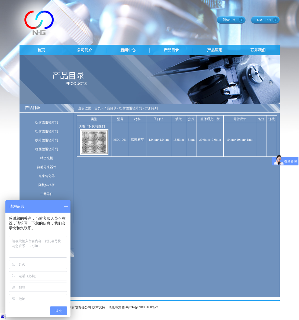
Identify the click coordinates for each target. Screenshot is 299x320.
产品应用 (214, 50)
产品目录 (171, 50)
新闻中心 (128, 50)
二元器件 (46, 194)
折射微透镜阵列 (46, 122)
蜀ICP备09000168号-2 (142, 307)
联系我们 (258, 50)
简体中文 (229, 20)
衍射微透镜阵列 (46, 131)
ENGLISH (264, 20)
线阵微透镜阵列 (46, 140)
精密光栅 (46, 158)
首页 (41, 50)
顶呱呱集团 (116, 307)
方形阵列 (151, 108)
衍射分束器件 (46, 167)
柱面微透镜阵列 (46, 149)
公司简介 (84, 50)
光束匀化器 (46, 176)
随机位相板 (46, 185)
